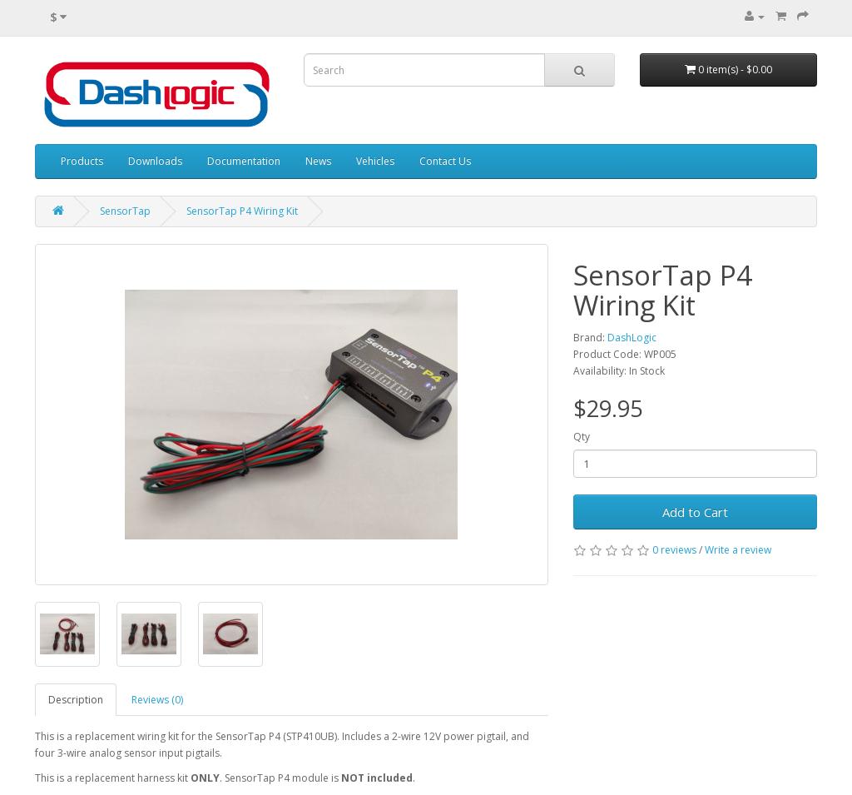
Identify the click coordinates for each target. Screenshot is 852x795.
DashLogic (631, 337)
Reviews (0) (157, 700)
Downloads (155, 161)
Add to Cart (695, 512)
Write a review (738, 550)
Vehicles (375, 161)
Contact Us (445, 161)
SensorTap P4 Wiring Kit (242, 211)
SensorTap (125, 211)
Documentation (243, 161)
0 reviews (674, 550)
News (318, 161)
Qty (581, 437)
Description (75, 700)
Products (82, 161)
